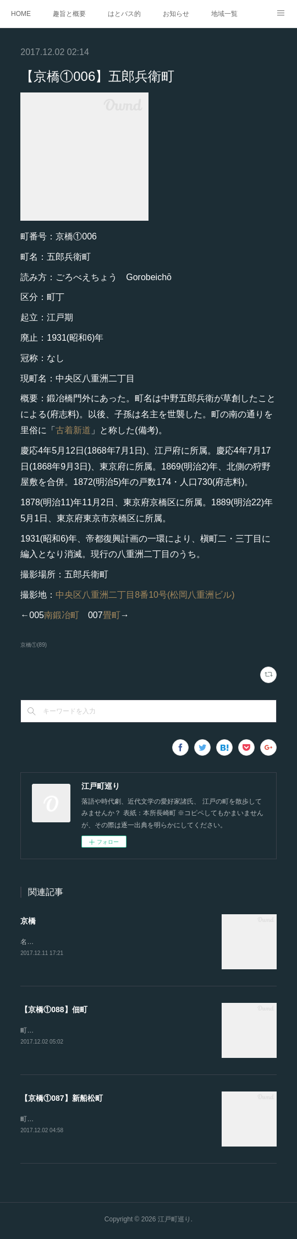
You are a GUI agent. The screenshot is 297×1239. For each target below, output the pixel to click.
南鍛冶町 (61, 615)
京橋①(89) (33, 645)
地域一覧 (224, 14)
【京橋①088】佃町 (53, 1010)
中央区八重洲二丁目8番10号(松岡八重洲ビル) (145, 594)
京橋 (28, 920)
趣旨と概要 (69, 14)
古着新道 (73, 430)
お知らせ (176, 14)
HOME (21, 14)
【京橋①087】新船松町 (61, 1099)
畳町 (111, 615)
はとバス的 (124, 14)
